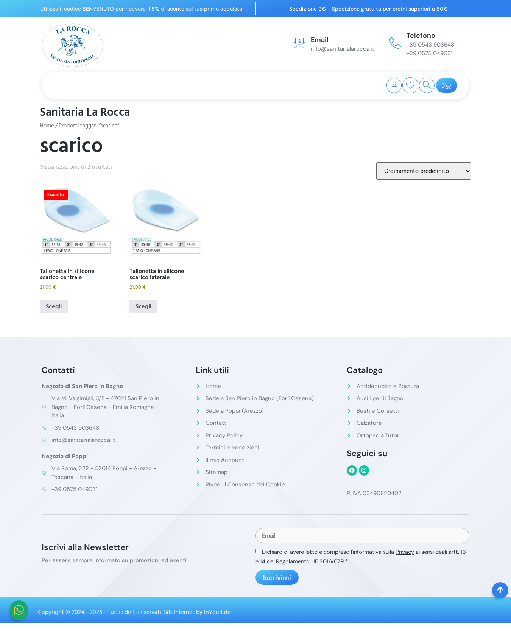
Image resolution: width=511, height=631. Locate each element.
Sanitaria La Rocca (85, 112)
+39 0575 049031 (430, 53)
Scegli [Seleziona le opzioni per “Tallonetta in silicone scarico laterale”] (143, 306)
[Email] (299, 43)
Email (320, 39)
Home (47, 125)
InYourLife (217, 613)
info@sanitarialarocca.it (342, 49)
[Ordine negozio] (423, 171)
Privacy (405, 552)
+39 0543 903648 (430, 44)
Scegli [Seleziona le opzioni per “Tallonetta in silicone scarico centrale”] (54, 306)
